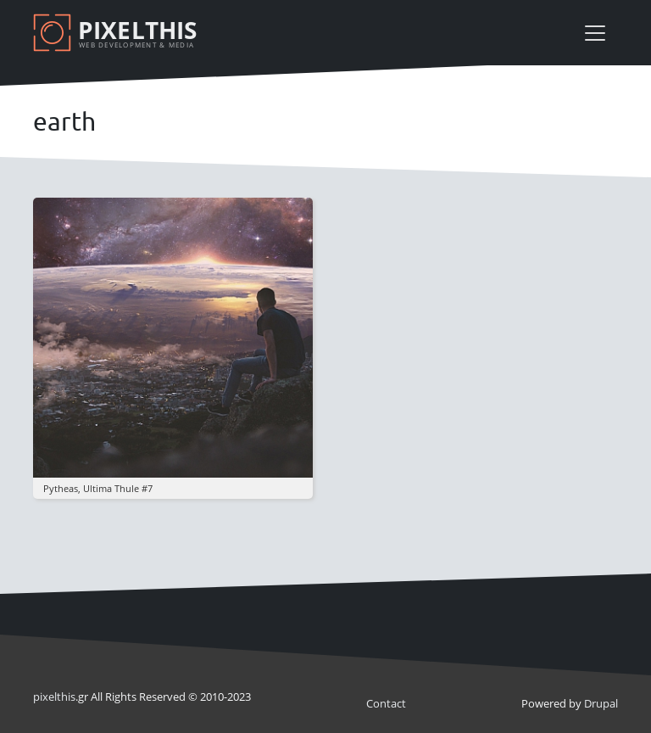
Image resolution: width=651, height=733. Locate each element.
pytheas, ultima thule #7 (98, 488)
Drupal (601, 703)
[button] (173, 336)
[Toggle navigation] (595, 33)
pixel (54, 696)
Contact (386, 703)
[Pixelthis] (118, 33)
